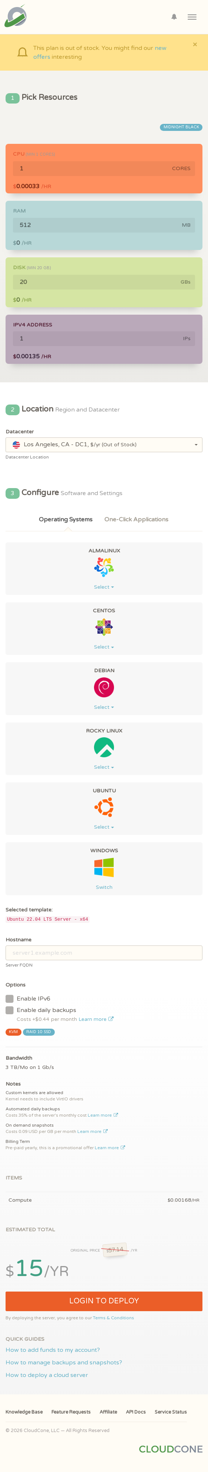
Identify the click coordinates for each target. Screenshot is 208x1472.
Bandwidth (19, 1058)
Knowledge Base (24, 1412)
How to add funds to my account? (53, 1350)
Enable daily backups (60, 1014)
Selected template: (29, 910)
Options (16, 985)
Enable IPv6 (28, 998)
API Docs (136, 1412)
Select (104, 587)
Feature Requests (71, 1412)
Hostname (18, 940)
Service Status (171, 1412)
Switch (104, 887)
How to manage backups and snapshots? (64, 1362)
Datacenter (20, 432)
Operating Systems (66, 519)
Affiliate (108, 1412)
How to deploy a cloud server (47, 1375)
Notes (13, 1084)
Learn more (96, 1019)
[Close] (195, 44)
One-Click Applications (136, 519)
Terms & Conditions (113, 1317)
